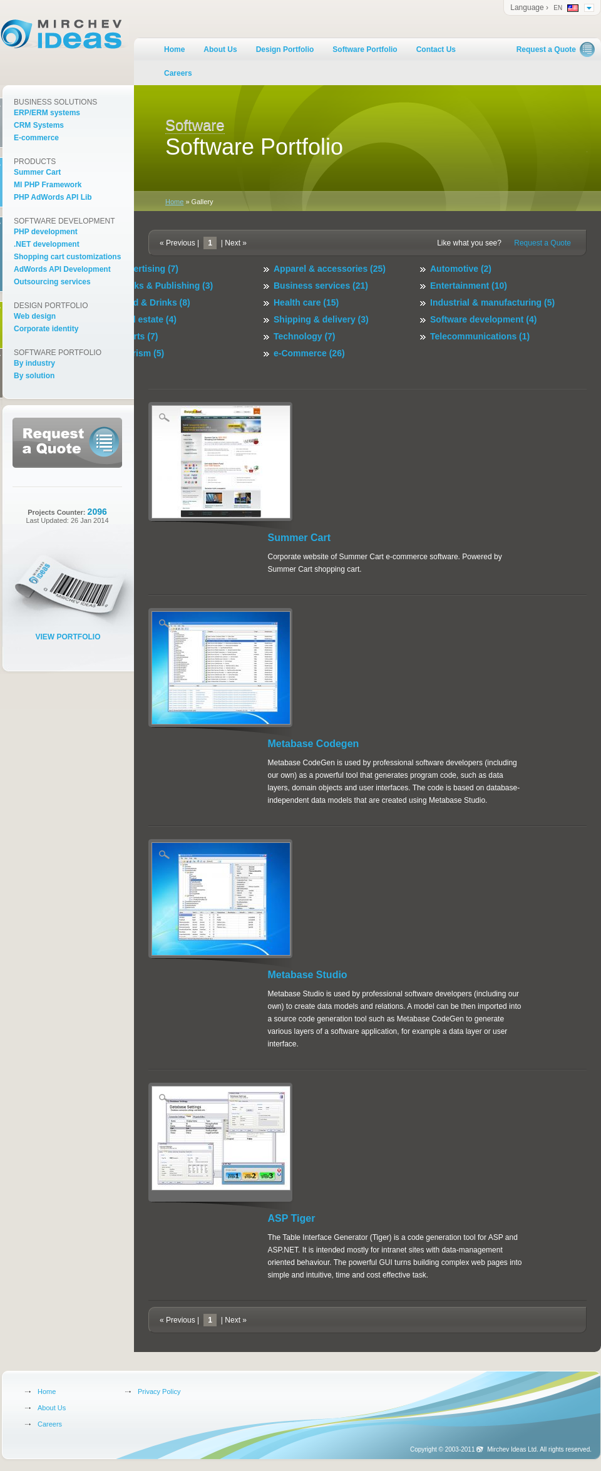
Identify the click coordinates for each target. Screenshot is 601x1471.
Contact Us (436, 49)
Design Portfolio (285, 49)
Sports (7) (137, 336)
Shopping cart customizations (67, 256)
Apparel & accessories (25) (330, 269)
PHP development (46, 231)
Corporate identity (46, 328)
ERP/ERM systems (47, 112)
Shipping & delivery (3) (321, 319)
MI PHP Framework (47, 184)
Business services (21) (321, 286)
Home (174, 49)
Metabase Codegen (313, 743)
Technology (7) (305, 336)
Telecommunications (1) (480, 336)
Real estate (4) (147, 319)
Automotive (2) (460, 269)
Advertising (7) (147, 269)
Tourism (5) (140, 353)
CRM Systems (39, 125)
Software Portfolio (364, 49)
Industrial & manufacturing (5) (492, 302)
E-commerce (36, 137)
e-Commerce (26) (309, 353)
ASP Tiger (292, 1218)
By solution (34, 375)
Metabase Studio (307, 974)
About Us (220, 49)
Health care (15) (306, 302)
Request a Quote (546, 49)
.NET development (47, 244)
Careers (178, 73)
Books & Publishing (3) (165, 286)
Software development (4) (483, 319)
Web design (35, 316)
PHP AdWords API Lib (53, 197)
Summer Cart (299, 537)
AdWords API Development (62, 269)
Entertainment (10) (468, 286)
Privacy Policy (159, 1391)
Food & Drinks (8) (153, 302)
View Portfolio (68, 636)
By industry (34, 363)
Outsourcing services (52, 281)
